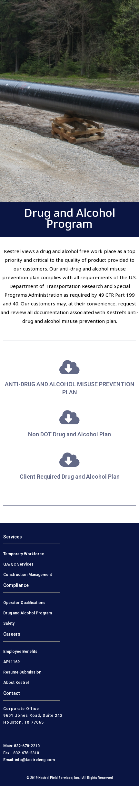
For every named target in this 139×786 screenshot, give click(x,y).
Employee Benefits (20, 651)
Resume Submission (22, 672)
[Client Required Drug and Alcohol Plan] (70, 459)
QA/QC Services (18, 564)
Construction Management (27, 574)
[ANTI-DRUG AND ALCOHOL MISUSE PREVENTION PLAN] (70, 367)
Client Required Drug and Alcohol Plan (70, 476)
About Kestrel (16, 682)
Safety (9, 623)
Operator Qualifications (24, 602)
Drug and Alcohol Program (27, 613)
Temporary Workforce (23, 554)
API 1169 (11, 662)
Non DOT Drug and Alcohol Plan (69, 434)
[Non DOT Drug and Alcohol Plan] (70, 417)
